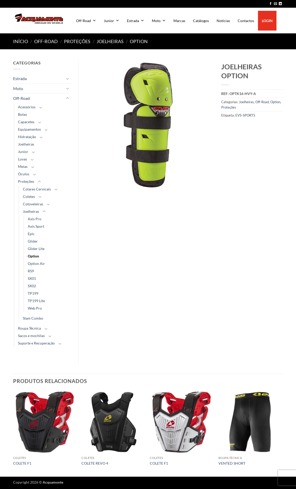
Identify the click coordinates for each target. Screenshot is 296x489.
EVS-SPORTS (245, 115)
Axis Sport (36, 226)
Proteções (77, 41)
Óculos (23, 174)
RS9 (31, 271)
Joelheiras (110, 41)
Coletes (29, 196)
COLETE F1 (22, 463)
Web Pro (35, 308)
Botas (22, 114)
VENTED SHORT (231, 463)
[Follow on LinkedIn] (280, 4)
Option (139, 41)
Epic (31, 234)
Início (20, 41)
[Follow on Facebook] (270, 4)
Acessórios (26, 107)
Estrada (135, 21)
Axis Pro (34, 219)
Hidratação (27, 137)
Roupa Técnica (29, 328)
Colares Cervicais (37, 189)
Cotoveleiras (33, 204)
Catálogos (201, 20)
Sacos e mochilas (31, 335)
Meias (22, 166)
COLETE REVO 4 (94, 463)
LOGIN (267, 20)
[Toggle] (67, 78)
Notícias (223, 20)
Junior (111, 21)
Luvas (22, 159)
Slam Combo (33, 318)
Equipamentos (29, 129)
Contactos (246, 20)
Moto (159, 21)
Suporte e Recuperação (36, 343)
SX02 (32, 286)
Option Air (36, 263)
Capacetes (26, 122)
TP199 (33, 293)
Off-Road (86, 21)
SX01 (32, 278)
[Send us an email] (275, 4)
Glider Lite (36, 248)
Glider (33, 241)
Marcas (179, 20)
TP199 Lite (36, 301)
